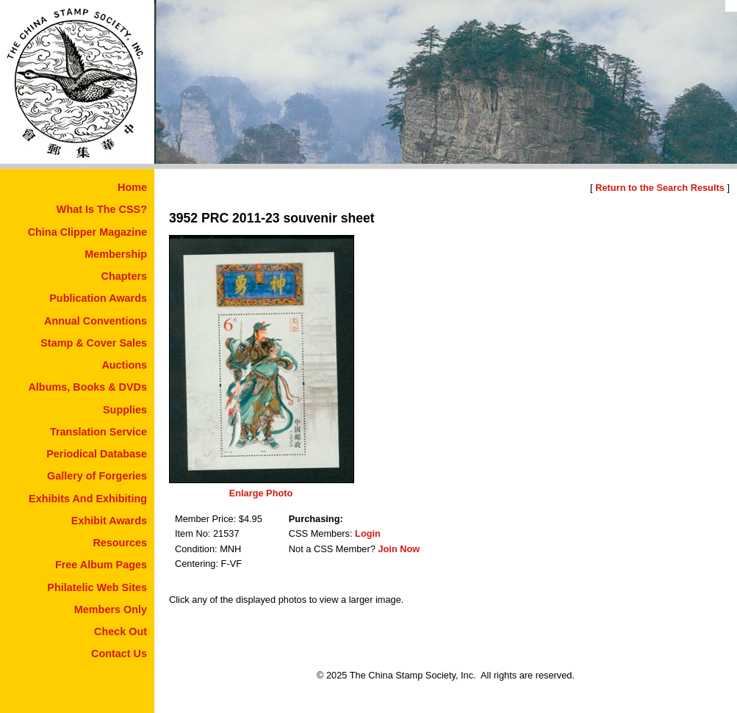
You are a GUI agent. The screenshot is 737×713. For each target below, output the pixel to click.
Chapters (124, 276)
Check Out (120, 631)
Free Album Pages (101, 565)
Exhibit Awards (109, 520)
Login (368, 533)
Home (132, 187)
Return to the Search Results (660, 187)
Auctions (124, 365)
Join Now (399, 548)
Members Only (110, 609)
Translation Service (98, 432)
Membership (116, 254)
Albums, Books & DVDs (87, 387)
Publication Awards (98, 298)
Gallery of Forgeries (97, 476)
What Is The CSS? (102, 209)
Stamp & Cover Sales (93, 343)
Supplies (125, 410)
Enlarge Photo (261, 493)
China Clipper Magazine (87, 232)
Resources (120, 543)
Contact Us (119, 653)
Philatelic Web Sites (97, 587)
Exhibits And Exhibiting (88, 498)
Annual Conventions (95, 321)
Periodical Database (96, 454)
